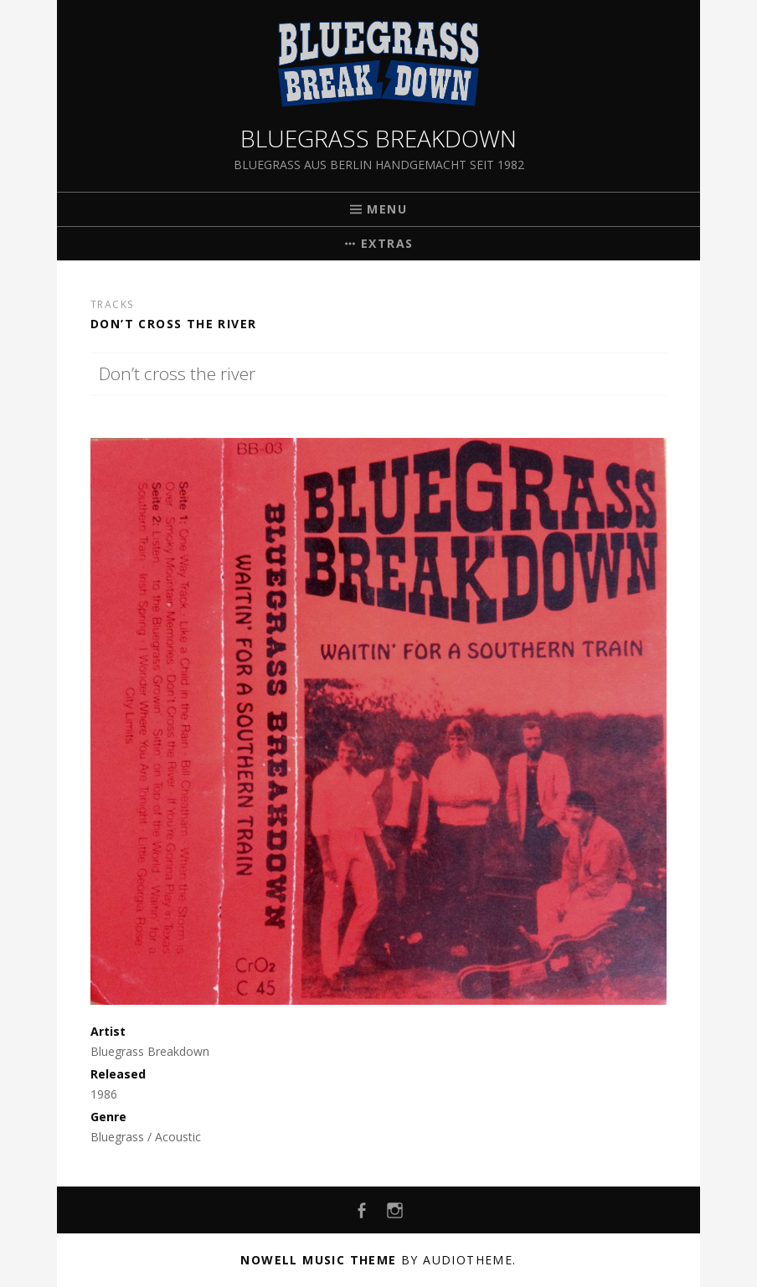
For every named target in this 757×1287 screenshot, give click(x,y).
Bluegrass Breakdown (378, 138)
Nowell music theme (318, 1260)
